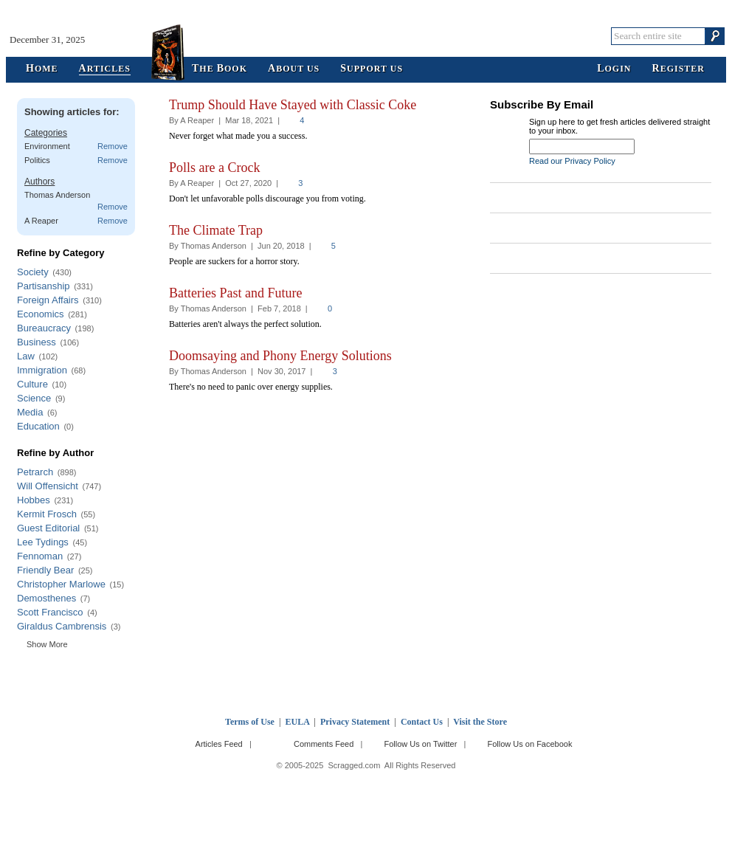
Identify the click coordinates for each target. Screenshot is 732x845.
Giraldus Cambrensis (61, 626)
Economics (40, 314)
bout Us (294, 69)
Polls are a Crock (214, 167)
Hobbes (33, 500)
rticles (105, 69)
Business (36, 342)
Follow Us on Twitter (420, 743)
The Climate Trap (216, 230)
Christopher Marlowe (61, 584)
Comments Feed (323, 743)
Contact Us (422, 722)
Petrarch (35, 471)
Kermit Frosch (47, 514)
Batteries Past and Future (235, 293)
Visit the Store (480, 722)
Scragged (366, 35)
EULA (298, 722)
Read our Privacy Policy (572, 160)
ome (42, 69)
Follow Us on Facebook (530, 743)
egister (678, 69)
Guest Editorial (48, 528)
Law (26, 356)
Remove (112, 146)
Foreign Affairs (48, 300)
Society (33, 271)
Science (34, 398)
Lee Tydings (43, 542)
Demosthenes (46, 598)
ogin (614, 69)
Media (30, 412)
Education (38, 426)
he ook (219, 69)
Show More (47, 644)
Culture (32, 384)
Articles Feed (219, 743)
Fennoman (40, 556)
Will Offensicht (47, 486)
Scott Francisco (50, 612)
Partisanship (43, 286)
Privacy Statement (355, 722)
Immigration (42, 370)
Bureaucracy (44, 328)
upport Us (371, 69)
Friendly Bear (45, 570)
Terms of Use (249, 722)
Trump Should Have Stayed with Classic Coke (292, 104)
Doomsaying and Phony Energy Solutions (280, 355)
